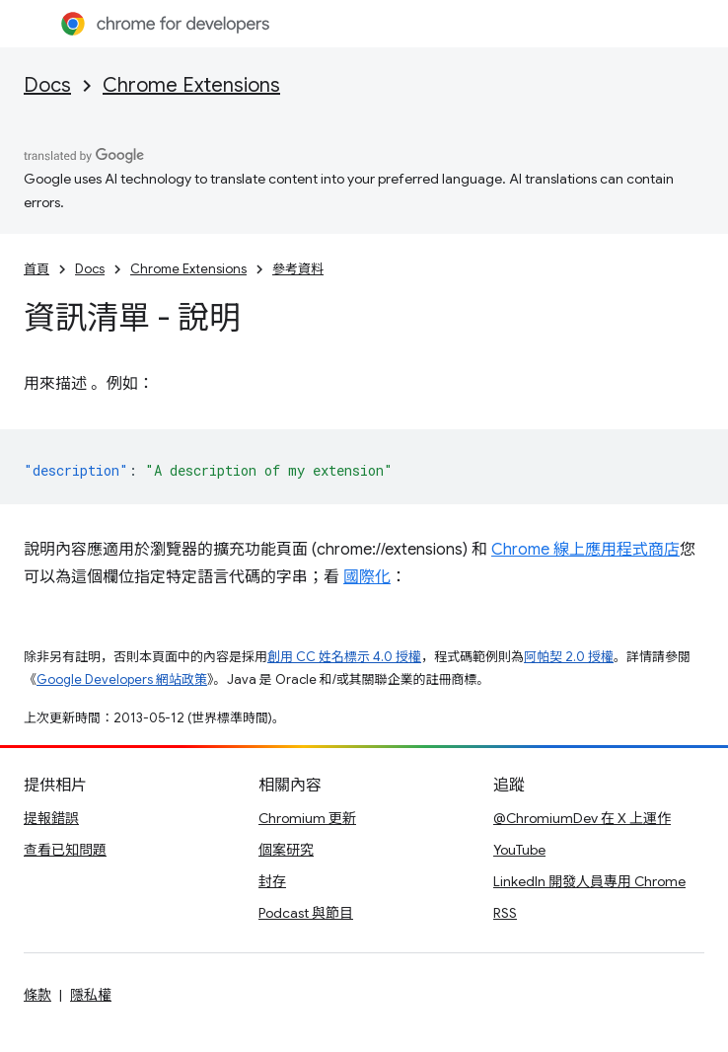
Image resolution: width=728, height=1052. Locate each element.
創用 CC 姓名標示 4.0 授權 (344, 656)
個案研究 (286, 850)
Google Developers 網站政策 (121, 679)
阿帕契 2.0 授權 (569, 656)
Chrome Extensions (191, 85)
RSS (505, 913)
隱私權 (90, 995)
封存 (272, 881)
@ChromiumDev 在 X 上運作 (582, 818)
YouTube (519, 850)
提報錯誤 (51, 818)
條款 (37, 995)
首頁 (36, 269)
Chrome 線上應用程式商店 (585, 550)
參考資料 (298, 269)
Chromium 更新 (307, 818)
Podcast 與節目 (305, 913)
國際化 (367, 577)
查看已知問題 (65, 850)
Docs (47, 85)
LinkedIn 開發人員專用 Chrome (589, 881)
